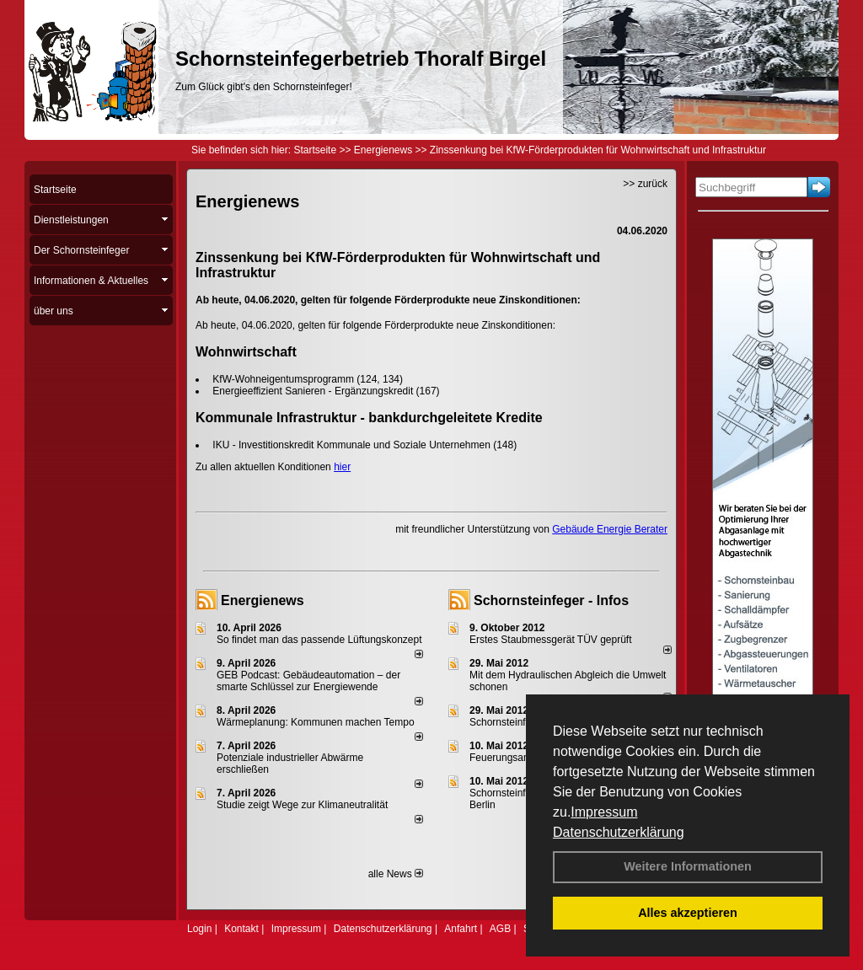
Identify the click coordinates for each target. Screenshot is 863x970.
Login (199, 929)
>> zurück (645, 184)
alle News (395, 874)
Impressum (604, 812)
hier (342, 467)
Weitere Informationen (688, 866)
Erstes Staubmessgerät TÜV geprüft (550, 640)
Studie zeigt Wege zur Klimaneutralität (302, 805)
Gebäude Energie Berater (609, 529)
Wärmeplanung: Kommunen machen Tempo (316, 722)
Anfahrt (460, 929)
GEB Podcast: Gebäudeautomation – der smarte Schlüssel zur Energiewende (308, 681)
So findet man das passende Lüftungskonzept (319, 640)
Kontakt (241, 929)
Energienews (262, 600)
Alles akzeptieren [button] (687, 912)
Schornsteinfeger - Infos (551, 600)
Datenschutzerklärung (618, 832)
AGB (500, 929)
